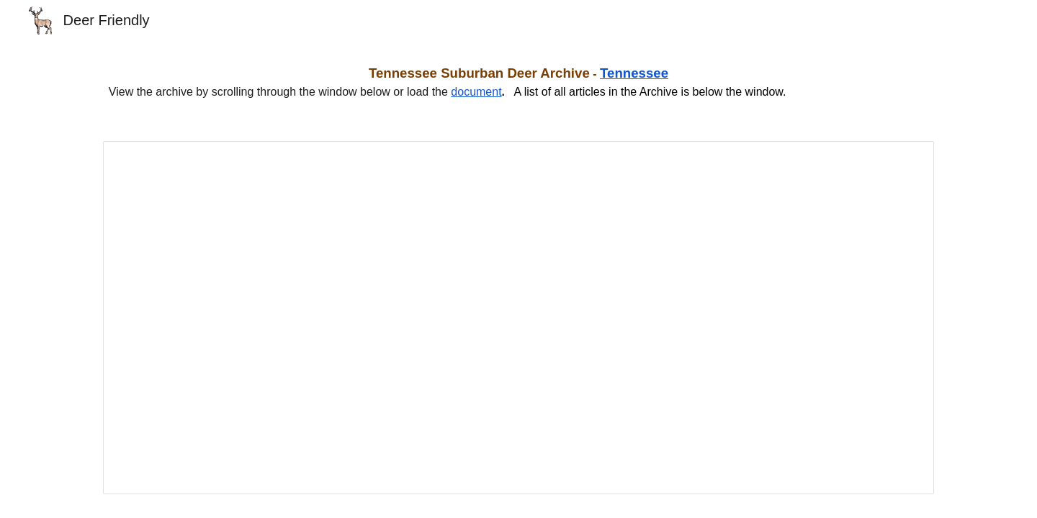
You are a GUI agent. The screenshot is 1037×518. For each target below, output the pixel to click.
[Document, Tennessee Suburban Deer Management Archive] (518, 317)
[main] (518, 82)
